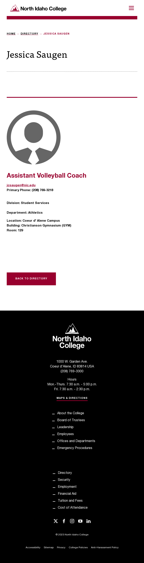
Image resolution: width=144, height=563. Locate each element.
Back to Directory (31, 278)
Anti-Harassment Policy (105, 547)
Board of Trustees (71, 420)
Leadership (65, 427)
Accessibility (33, 547)
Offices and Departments (76, 441)
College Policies (78, 547)
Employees (65, 434)
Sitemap (49, 547)
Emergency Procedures (74, 448)
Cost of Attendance (73, 508)
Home (11, 34)
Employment (67, 487)
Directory (29, 34)
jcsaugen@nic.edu (21, 185)
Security (64, 480)
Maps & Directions (72, 398)
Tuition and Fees (70, 501)
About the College (70, 413)
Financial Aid (67, 494)
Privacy (61, 547)
